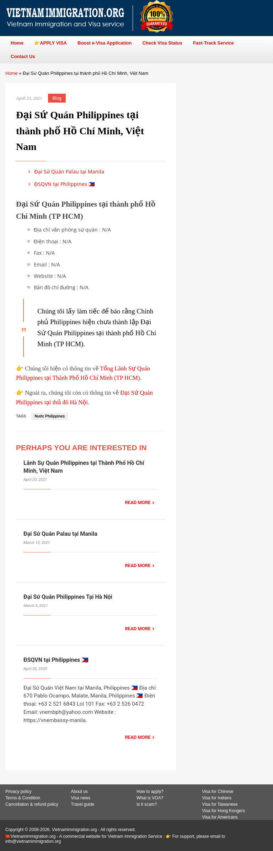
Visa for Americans (220, 817)
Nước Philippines (49, 416)
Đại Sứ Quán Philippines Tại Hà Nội (67, 596)
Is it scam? (146, 804)
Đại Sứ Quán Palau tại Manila (65, 171)
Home (11, 73)
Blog (57, 98)
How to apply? (150, 791)
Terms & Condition (22, 797)
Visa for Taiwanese (220, 804)
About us (79, 791)
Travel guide (83, 804)
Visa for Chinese (218, 791)
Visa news (80, 797)
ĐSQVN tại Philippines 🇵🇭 (60, 184)
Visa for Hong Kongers (223, 810)
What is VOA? (149, 797)
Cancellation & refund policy (31, 804)
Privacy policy (18, 791)
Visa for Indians (217, 797)
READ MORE (138, 502)
